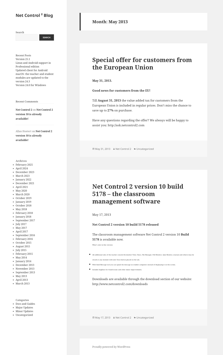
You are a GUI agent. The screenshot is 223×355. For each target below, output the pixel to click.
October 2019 (23, 198)
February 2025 (24, 164)
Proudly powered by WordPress (111, 347)
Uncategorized (24, 315)
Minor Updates (24, 311)
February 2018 (24, 213)
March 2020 (23, 194)
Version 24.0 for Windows (31, 85)
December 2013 (25, 265)
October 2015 (23, 242)
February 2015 (24, 253)
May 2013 (21, 276)
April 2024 (22, 168)
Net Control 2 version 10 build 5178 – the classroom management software (137, 193)
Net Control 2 (24, 109)
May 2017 (21, 227)
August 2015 (23, 246)
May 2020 (21, 190)
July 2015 (21, 250)
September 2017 (25, 220)
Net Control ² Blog (34, 15)
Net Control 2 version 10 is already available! (34, 114)
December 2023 (25, 172)
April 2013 (22, 279)
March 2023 (23, 176)
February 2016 (24, 239)
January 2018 (23, 216)
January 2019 (23, 201)
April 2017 (22, 231)
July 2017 (21, 224)
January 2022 (23, 179)
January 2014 (23, 261)
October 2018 (23, 205)
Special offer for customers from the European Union (142, 63)
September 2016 (25, 235)
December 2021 (25, 183)
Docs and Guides (25, 303)
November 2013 (25, 268)
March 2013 (23, 283)
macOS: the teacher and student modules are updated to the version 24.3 (35, 77)
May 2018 (21, 209)
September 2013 (25, 272)
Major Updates (24, 307)
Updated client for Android (32, 70)
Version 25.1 (23, 59)
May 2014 (21, 257)
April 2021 (22, 187)
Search (20, 32)
